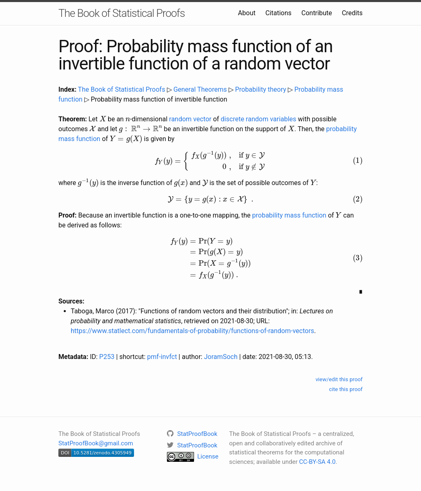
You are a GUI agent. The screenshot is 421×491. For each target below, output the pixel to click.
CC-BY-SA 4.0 (317, 462)
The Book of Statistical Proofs (121, 13)
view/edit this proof (339, 379)
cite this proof (346, 389)
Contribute (316, 13)
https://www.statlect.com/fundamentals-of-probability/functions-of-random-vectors (192, 331)
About (247, 13)
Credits (352, 13)
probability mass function (289, 215)
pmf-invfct (162, 357)
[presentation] (102, 118)
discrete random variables (258, 119)
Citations (278, 13)
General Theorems (200, 89)
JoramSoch (221, 357)
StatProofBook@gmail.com (95, 443)
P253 (106, 357)
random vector (190, 119)
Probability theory (260, 89)
